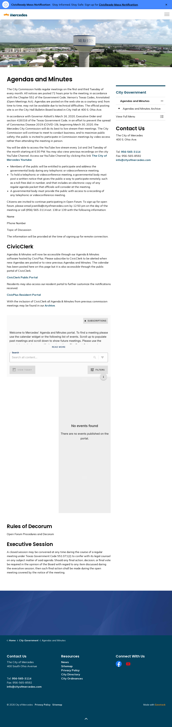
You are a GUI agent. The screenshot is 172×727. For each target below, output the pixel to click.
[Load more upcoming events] (84, 477)
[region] (59, 341)
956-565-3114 (130, 151)
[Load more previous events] (84, 379)
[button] (137, 116)
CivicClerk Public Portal (22, 277)
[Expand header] (167, 14)
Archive (50, 305)
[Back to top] (86, 719)
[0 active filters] (102, 357)
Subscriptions (95, 321)
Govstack (160, 704)
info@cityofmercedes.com (133, 160)
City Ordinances (72, 678)
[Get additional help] (103, 376)
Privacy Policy (70, 670)
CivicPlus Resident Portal (24, 294)
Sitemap (67, 666)
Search (15, 352)
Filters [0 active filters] (98, 370)
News (65, 662)
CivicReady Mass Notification (118, 4)
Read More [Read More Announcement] (59, 347)
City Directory (70, 674)
